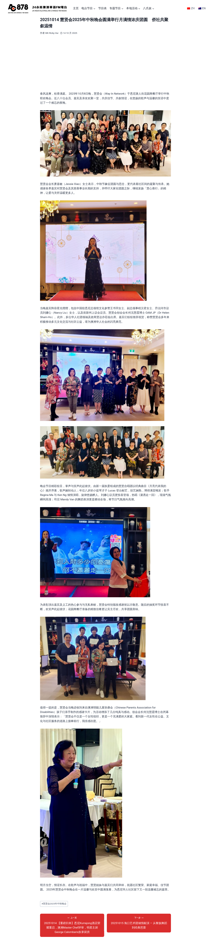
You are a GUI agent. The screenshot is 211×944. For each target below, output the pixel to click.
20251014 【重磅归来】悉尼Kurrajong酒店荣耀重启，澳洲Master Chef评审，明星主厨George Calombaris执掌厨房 (72, 925)
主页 (76, 8)
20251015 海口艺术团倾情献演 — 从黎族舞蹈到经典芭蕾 (139, 922)
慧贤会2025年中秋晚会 (54, 903)
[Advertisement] (105, 63)
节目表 (102, 8)
